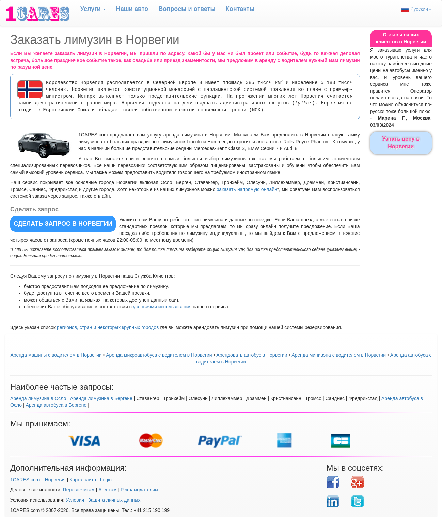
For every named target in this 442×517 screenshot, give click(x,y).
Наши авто (132, 8)
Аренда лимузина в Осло (38, 398)
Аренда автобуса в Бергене (56, 405)
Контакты (240, 8)
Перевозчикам (79, 489)
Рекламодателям (139, 489)
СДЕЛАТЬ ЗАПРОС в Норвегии (63, 223)
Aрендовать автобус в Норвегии (251, 355)
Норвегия (55, 479)
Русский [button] (416, 9)
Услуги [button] (93, 8)
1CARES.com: (25, 479)
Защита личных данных (114, 500)
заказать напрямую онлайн (247, 189)
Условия (75, 500)
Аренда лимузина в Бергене (101, 398)
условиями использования (162, 306)
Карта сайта (82, 479)
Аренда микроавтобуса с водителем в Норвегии (159, 355)
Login (106, 479)
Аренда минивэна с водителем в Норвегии (338, 355)
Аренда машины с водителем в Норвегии (55, 355)
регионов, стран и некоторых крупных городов (108, 327)
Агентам (107, 489)
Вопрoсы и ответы (186, 8)
